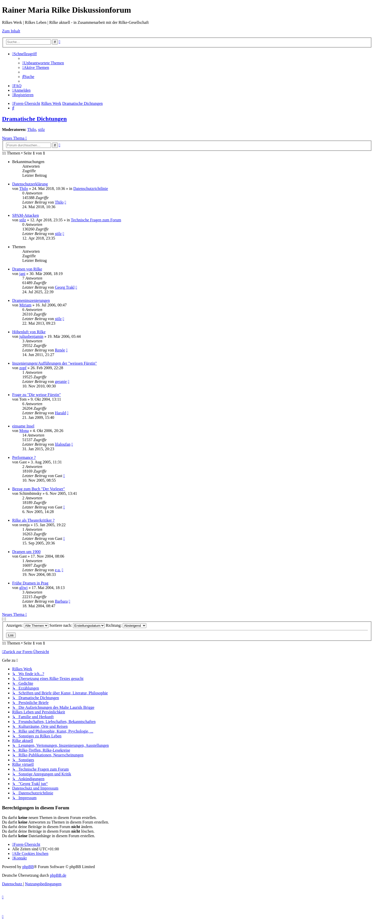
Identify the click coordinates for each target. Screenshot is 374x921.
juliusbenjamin (31, 336)
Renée (60, 350)
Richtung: (126, 625)
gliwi (23, 587)
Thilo (31, 129)
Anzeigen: (27, 625)
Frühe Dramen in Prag (30, 583)
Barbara (61, 601)
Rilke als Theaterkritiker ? (33, 520)
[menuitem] (43, 63)
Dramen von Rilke (27, 269)
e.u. (58, 570)
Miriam (25, 305)
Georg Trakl (65, 287)
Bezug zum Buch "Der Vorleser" (38, 489)
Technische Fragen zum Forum (96, 220)
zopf (22, 368)
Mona (24, 430)
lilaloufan (62, 444)
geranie (61, 381)
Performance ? (24, 457)
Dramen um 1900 (26, 552)
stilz (41, 129)
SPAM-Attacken (25, 215)
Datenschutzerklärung (30, 184)
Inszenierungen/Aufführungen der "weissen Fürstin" (54, 363)
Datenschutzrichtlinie (90, 188)
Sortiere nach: (77, 625)
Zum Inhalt (11, 31)
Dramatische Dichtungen (34, 118)
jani (22, 273)
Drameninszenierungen (31, 300)
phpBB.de (58, 875)
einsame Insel (23, 426)
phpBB (28, 867)
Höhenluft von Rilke (29, 332)
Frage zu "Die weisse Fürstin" (36, 395)
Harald (60, 413)
